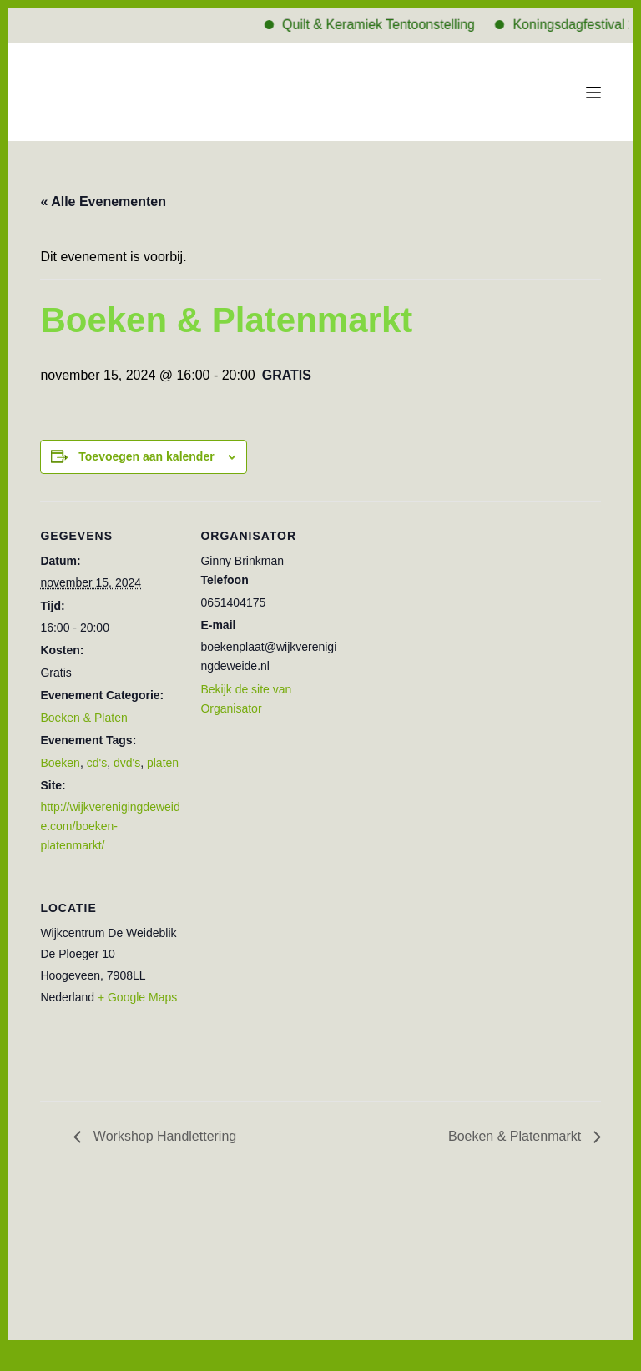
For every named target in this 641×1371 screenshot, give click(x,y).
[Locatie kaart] (288, 988)
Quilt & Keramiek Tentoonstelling (391, 25)
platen (163, 762)
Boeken (59, 762)
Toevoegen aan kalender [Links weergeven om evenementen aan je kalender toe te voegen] (146, 456)
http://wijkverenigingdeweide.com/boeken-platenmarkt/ (109, 826)
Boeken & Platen (83, 717)
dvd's (127, 762)
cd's (97, 762)
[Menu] (593, 92)
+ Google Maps (137, 997)
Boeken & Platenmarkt (516, 1136)
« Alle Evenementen (103, 201)
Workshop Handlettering (162, 1136)
